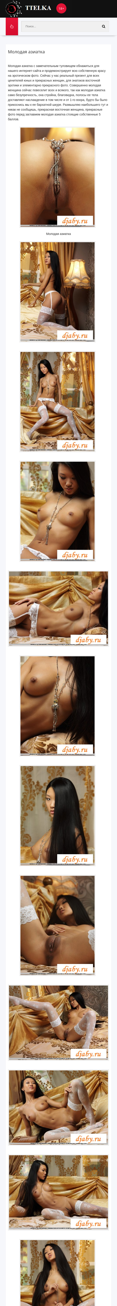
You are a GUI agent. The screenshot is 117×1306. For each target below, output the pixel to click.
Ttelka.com (39, 9)
